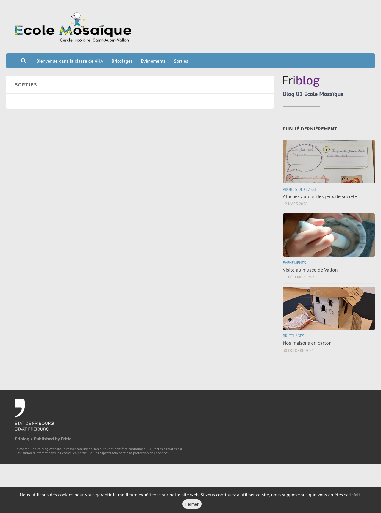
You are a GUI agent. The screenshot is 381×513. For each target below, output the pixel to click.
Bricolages (122, 61)
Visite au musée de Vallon (310, 270)
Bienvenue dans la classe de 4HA (69, 61)
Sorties (181, 61)
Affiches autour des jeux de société (320, 196)
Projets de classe (300, 189)
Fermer (192, 504)
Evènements (153, 61)
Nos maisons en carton (307, 343)
